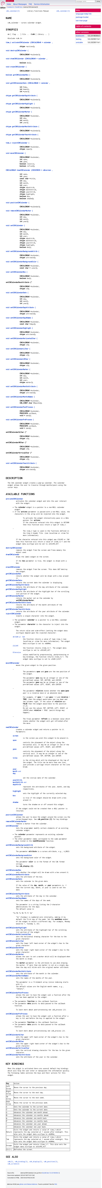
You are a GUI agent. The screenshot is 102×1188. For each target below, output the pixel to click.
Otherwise (17, 652)
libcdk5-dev (18, 7)
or (19, 637)
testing (78, 39)
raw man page (81, 21)
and (17, 771)
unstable (79, 42)
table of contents (83, 26)
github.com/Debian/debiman (28, 1184)
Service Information (42, 4)
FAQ (30, 4)
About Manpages (20, 4)
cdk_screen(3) (13, 1164)
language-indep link (83, 14)
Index (9, 4)
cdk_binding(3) (21, 1161)
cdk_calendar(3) (13, 11)
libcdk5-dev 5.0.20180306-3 (50, 1173)
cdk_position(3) (50, 1161)
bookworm (10, 7)
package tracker (82, 17)
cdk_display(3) (35, 1161)
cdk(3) (10, 1161)
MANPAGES (9, 1)
